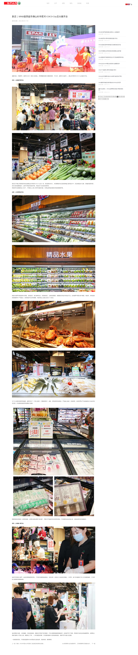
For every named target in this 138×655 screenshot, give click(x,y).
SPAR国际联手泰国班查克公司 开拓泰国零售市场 (111, 108)
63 (123, 150)
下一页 (102, 152)
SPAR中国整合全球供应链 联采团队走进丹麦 (110, 101)
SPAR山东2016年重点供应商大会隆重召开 (109, 114)
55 (106, 150)
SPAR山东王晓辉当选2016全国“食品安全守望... (110, 128)
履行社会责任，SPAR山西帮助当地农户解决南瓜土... (111, 142)
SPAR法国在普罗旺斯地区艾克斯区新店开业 (110, 94)
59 (115, 150)
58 (113, 150)
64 (99, 152)
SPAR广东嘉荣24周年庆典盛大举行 (107, 121)
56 (109, 150)
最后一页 (106, 152)
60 (117, 150)
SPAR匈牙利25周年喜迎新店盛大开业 (108, 87)
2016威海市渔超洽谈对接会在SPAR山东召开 (110, 135)
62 (121, 150)
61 (119, 150)
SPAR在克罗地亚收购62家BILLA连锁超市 (109, 80)
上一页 (103, 150)
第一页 (100, 150)
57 (111, 150)
